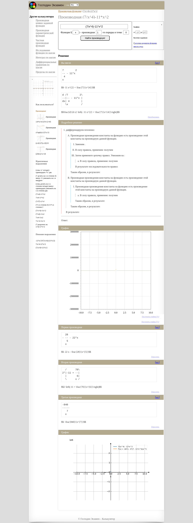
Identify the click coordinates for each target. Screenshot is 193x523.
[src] (157, 63)
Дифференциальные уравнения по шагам (46, 65)
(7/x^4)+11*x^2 (41, 248)
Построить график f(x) (150, 317)
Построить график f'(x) (150, 322)
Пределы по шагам (45, 72)
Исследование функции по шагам (45, 51)
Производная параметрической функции (45, 33)
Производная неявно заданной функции (44, 23)
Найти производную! (95, 38)
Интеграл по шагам (46, 57)
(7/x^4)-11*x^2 (89, 11)
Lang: (68, 5)
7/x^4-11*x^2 (41, 244)
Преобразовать (153, 117)
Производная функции (69, 11)
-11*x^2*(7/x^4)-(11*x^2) (45, 241)
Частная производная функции (42, 43)
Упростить (155, 357)
